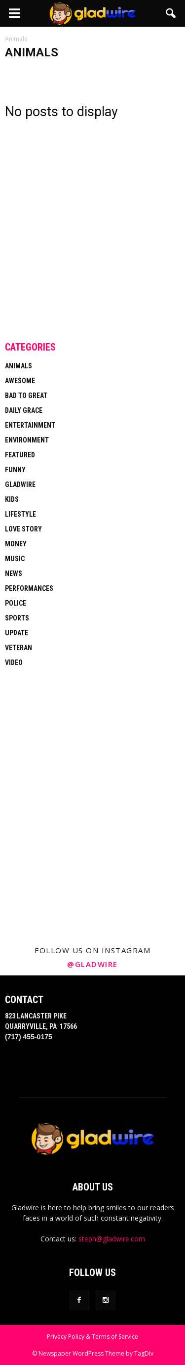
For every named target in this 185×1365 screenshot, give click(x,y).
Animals (18, 366)
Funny (15, 470)
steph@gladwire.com (111, 1238)
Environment (27, 440)
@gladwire (92, 964)
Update (16, 633)
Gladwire (20, 484)
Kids (12, 499)
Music (15, 559)
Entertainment (30, 425)
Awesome (20, 381)
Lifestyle (20, 514)
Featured (20, 455)
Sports (17, 618)
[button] (171, 13)
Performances (29, 588)
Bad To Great (26, 395)
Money (16, 544)
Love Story (23, 529)
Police (15, 603)
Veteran (18, 648)
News (13, 573)
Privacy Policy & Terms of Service (92, 1336)
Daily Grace (23, 410)
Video (14, 662)
